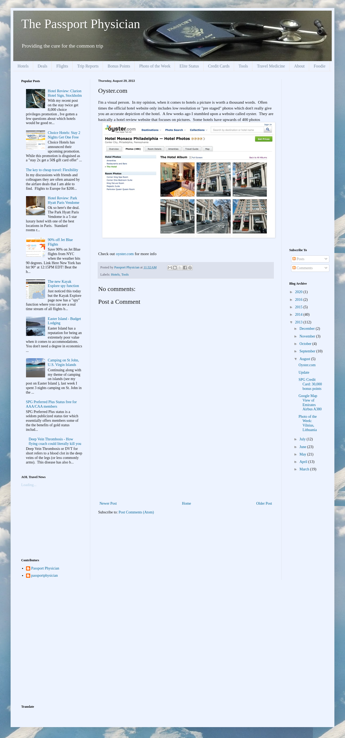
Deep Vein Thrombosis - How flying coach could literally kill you (55, 441)
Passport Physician (45, 568)
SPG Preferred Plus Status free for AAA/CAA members (51, 404)
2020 (299, 292)
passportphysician (44, 575)
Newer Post (108, 503)
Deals (42, 66)
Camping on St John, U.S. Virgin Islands (63, 362)
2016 (299, 300)
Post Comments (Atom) (136, 512)
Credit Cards (219, 66)
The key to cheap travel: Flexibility (52, 170)
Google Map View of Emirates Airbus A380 (310, 402)
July (303, 439)
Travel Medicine (271, 66)
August (305, 359)
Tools (243, 66)
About (299, 66)
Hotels (23, 66)
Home (186, 503)
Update (304, 372)
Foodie (319, 66)
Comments (302, 268)
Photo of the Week (154, 66)
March (304, 469)
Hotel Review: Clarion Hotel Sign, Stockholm (65, 93)
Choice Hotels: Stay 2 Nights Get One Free (64, 135)
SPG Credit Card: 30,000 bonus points (310, 384)
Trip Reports (88, 66)
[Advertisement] (186, 460)
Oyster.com (307, 365)
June (303, 447)
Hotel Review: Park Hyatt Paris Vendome (63, 200)
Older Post (264, 503)
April (303, 462)
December (307, 329)
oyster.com (125, 253)
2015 (299, 307)
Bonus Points (118, 66)
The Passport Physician (80, 24)
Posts (298, 259)
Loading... (28, 485)
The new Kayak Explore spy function (63, 284)
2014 (299, 315)
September (307, 351)
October (305, 344)
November (307, 336)
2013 (299, 322)
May (303, 454)
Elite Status (189, 66)
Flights (62, 66)
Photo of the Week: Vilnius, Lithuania (308, 423)
